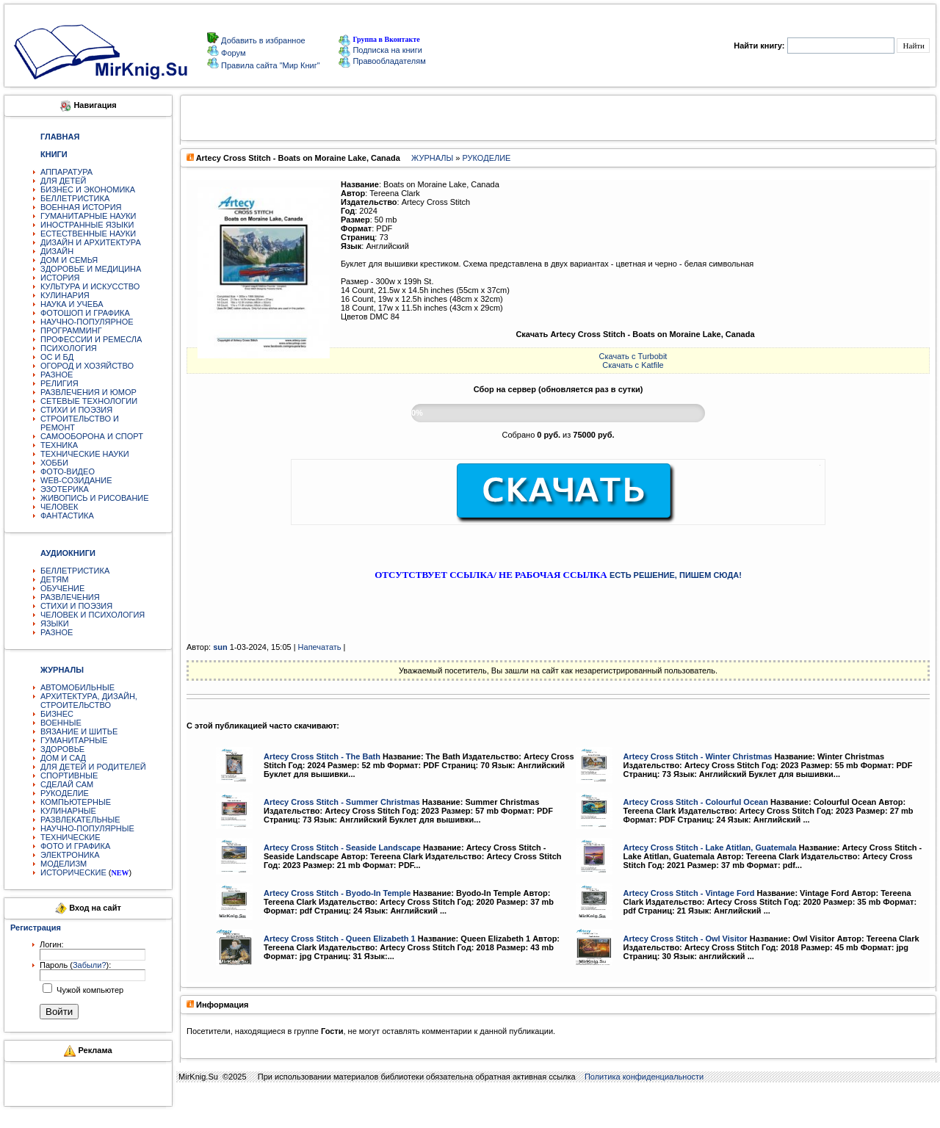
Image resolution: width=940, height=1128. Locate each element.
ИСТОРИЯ (59, 277)
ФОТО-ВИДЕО (67, 471)
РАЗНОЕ (56, 374)
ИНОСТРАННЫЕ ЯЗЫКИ (87, 224)
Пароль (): (75, 965)
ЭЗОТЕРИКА (64, 489)
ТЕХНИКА (59, 445)
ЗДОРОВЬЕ (62, 749)
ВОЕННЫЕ (61, 722)
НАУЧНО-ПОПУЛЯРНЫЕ (87, 828)
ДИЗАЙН (56, 251)
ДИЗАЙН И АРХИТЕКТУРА (90, 242)
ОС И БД (56, 356)
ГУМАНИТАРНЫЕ (73, 740)
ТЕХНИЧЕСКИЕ (70, 837)
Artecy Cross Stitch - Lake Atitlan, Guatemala (710, 847)
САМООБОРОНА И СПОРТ (91, 436)
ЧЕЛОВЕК (59, 506)
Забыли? (89, 965)
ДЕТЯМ (54, 579)
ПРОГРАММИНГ (71, 330)
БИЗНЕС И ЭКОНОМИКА (87, 189)
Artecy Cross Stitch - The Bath (322, 756)
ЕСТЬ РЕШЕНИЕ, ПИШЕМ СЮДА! (676, 575)
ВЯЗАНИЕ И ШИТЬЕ (79, 731)
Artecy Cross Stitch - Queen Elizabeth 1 (340, 938)
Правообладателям (382, 61)
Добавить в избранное (262, 40)
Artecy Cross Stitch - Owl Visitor (685, 938)
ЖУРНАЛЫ (432, 157)
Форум (232, 52)
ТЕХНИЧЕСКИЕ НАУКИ (84, 453)
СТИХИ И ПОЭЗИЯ (76, 409)
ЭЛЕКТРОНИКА (69, 854)
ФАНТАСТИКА (67, 515)
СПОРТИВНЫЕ (69, 775)
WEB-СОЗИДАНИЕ (76, 480)
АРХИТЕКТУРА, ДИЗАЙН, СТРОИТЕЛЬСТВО (88, 700)
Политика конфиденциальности (644, 1076)
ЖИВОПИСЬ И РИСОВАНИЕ (94, 498)
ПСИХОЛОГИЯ (68, 348)
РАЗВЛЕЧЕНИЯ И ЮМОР (88, 392)
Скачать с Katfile (632, 365)
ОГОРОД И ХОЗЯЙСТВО (87, 365)
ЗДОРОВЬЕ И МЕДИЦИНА (90, 268)
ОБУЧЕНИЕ (62, 588)
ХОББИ (54, 462)
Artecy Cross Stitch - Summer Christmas (342, 802)
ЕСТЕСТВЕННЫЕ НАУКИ (88, 233)
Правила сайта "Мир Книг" (269, 65)
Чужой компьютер (88, 990)
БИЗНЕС (56, 713)
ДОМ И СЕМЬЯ (69, 260)
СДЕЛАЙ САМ (66, 784)
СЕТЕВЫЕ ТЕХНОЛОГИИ (88, 401)
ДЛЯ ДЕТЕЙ (63, 180)
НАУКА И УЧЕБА (72, 304)
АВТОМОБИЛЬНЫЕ (77, 687)
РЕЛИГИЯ (59, 383)
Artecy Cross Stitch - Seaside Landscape (342, 847)
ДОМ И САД (63, 757)
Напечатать (319, 647)
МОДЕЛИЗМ (63, 863)
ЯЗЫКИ (54, 623)
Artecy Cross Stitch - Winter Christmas (698, 756)
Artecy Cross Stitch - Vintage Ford (689, 893)
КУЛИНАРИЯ (65, 295)
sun (220, 647)
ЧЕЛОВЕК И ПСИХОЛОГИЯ (92, 614)
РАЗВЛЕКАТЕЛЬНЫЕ (80, 819)
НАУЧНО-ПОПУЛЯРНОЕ (87, 321)
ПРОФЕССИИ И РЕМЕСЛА (91, 339)
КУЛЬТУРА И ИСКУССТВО (90, 286)
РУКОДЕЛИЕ (64, 793)
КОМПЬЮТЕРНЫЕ (75, 802)
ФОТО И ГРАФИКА (75, 846)
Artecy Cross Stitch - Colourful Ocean (695, 802)
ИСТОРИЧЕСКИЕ (73, 872)
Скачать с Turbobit (633, 356)
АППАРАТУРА (66, 171)
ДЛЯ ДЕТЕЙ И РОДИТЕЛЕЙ (93, 766)
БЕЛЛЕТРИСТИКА (74, 198)
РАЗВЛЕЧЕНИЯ (70, 597)
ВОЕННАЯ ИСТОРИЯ (81, 207)
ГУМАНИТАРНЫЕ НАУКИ (88, 216)
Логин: (52, 944)
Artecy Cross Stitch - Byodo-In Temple (337, 893)
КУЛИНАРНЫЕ (68, 810)
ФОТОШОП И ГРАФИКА (85, 312)
